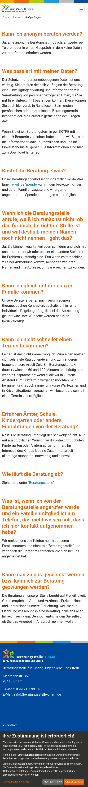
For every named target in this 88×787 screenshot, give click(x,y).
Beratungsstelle (41, 483)
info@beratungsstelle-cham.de (37, 694)
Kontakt (11, 725)
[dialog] (44, 759)
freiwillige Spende (23, 184)
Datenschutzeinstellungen (16, 781)
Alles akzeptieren (74, 781)
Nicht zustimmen (52, 781)
